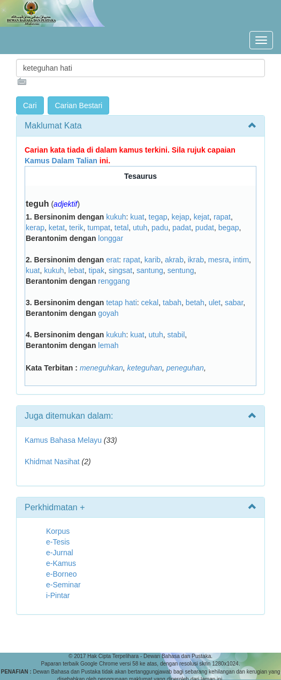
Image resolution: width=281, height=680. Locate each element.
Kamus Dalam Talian (61, 160)
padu (159, 227)
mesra (218, 259)
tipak (97, 270)
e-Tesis (58, 542)
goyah (108, 313)
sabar (234, 302)
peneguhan (185, 368)
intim (241, 259)
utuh (140, 227)
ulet (215, 302)
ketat (57, 227)
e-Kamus (61, 563)
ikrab (196, 259)
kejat (202, 217)
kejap (180, 217)
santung (149, 270)
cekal (150, 302)
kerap (35, 227)
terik (76, 227)
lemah (108, 345)
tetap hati (121, 302)
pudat (204, 227)
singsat (120, 270)
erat (112, 259)
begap (228, 227)
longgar (110, 238)
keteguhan (144, 368)
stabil (176, 334)
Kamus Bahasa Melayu (64, 440)
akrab (174, 259)
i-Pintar (58, 595)
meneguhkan (101, 368)
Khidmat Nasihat (52, 461)
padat (181, 227)
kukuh (116, 217)
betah (195, 302)
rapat (222, 217)
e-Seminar (63, 584)
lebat (76, 270)
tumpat (98, 227)
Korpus (58, 531)
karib (153, 259)
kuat (137, 217)
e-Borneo (61, 574)
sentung (181, 270)
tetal (121, 227)
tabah (172, 302)
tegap (158, 217)
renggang (114, 281)
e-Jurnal (59, 552)
